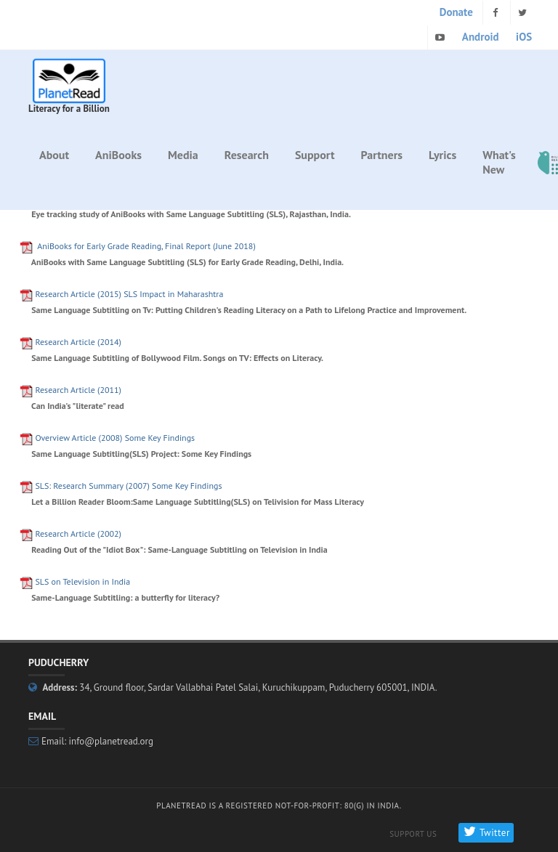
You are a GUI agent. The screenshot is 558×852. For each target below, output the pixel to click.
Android (480, 37)
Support (315, 154)
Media (183, 154)
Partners (382, 154)
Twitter (485, 833)
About (54, 154)
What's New (499, 162)
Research (247, 154)
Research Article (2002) (78, 533)
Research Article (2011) (78, 389)
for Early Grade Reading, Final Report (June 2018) (146, 245)
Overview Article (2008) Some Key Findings (115, 437)
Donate (456, 12)
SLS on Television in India (82, 581)
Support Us (413, 834)
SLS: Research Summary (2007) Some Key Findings (128, 485)
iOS (524, 37)
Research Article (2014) (78, 341)
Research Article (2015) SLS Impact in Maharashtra (129, 293)
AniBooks (118, 154)
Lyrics (442, 154)
